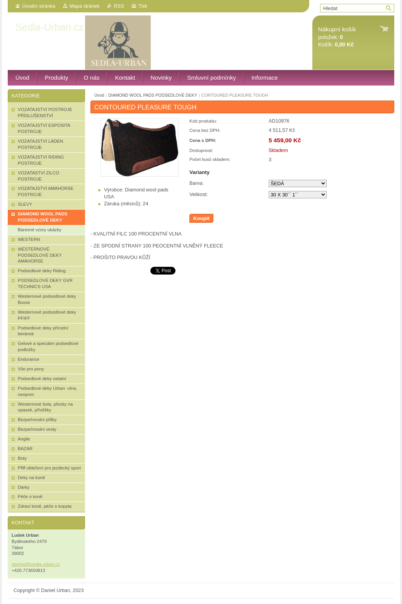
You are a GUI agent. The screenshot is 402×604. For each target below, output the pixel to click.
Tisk (142, 6)
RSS (119, 6)
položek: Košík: (337, 37)
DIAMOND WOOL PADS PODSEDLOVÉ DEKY (152, 95)
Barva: (196, 183)
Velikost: (198, 194)
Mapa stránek (85, 6)
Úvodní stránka (38, 6)
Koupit (201, 218)
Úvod (99, 95)
